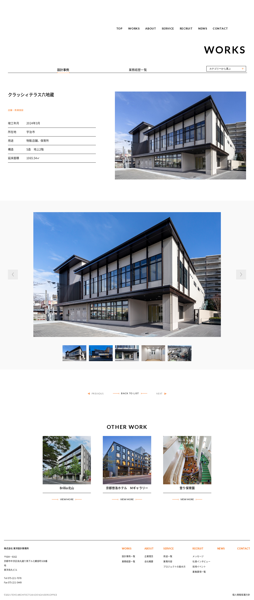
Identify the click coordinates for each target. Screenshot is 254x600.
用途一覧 (167, 556)
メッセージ (198, 556)
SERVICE (168, 28)
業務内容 (167, 561)
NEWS (202, 28)
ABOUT (150, 28)
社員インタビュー (201, 561)
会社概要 (148, 561)
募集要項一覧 (199, 572)
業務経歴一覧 (128, 561)
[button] (13, 274)
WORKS (134, 28)
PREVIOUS (96, 394)
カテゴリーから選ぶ (220, 68)
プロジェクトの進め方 (174, 567)
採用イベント (199, 567)
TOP (119, 28)
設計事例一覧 (128, 556)
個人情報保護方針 (241, 595)
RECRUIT (186, 28)
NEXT (161, 394)
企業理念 (148, 556)
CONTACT (220, 28)
